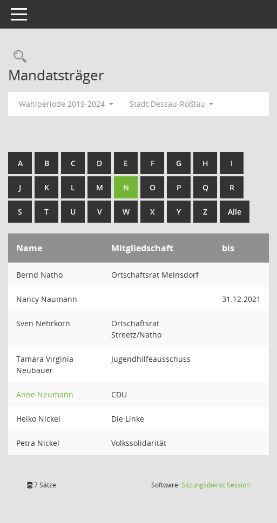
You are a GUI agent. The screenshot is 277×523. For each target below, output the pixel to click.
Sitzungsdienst (215, 485)
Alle (234, 212)
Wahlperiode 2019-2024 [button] (66, 104)
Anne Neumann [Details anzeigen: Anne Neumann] (44, 394)
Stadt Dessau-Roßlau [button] (172, 104)
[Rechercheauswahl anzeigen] (17, 57)
